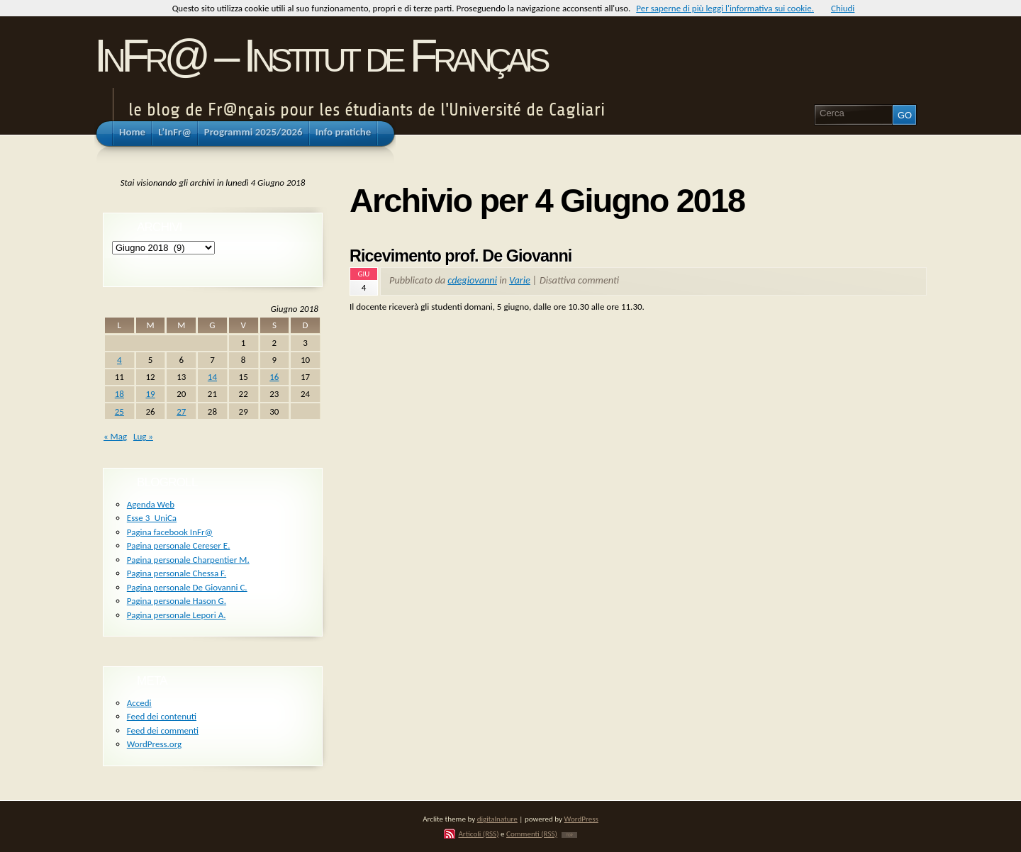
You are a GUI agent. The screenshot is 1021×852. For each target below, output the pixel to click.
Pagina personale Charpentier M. (188, 559)
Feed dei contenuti (161, 716)
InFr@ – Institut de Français (320, 56)
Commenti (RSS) (531, 834)
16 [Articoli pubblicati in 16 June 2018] (274, 376)
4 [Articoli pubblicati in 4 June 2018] (119, 359)
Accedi (139, 702)
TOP (569, 835)
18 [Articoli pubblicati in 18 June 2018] (119, 393)
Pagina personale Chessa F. (176, 573)
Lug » (143, 436)
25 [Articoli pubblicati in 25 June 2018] (119, 411)
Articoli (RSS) (478, 834)
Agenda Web (150, 504)
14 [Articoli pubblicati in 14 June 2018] (212, 376)
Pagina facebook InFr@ (170, 532)
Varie (519, 280)
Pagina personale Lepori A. (176, 615)
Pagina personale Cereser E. (178, 545)
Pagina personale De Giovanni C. (187, 587)
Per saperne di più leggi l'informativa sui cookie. (725, 8)
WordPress (581, 819)
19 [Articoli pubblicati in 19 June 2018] (150, 393)
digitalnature (497, 819)
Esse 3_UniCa (152, 517)
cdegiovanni (472, 280)
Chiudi (842, 8)
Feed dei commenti (163, 730)
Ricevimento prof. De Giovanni (460, 256)
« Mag (115, 436)
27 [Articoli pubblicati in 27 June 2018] (181, 411)
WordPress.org (154, 744)
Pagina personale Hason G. (176, 600)
